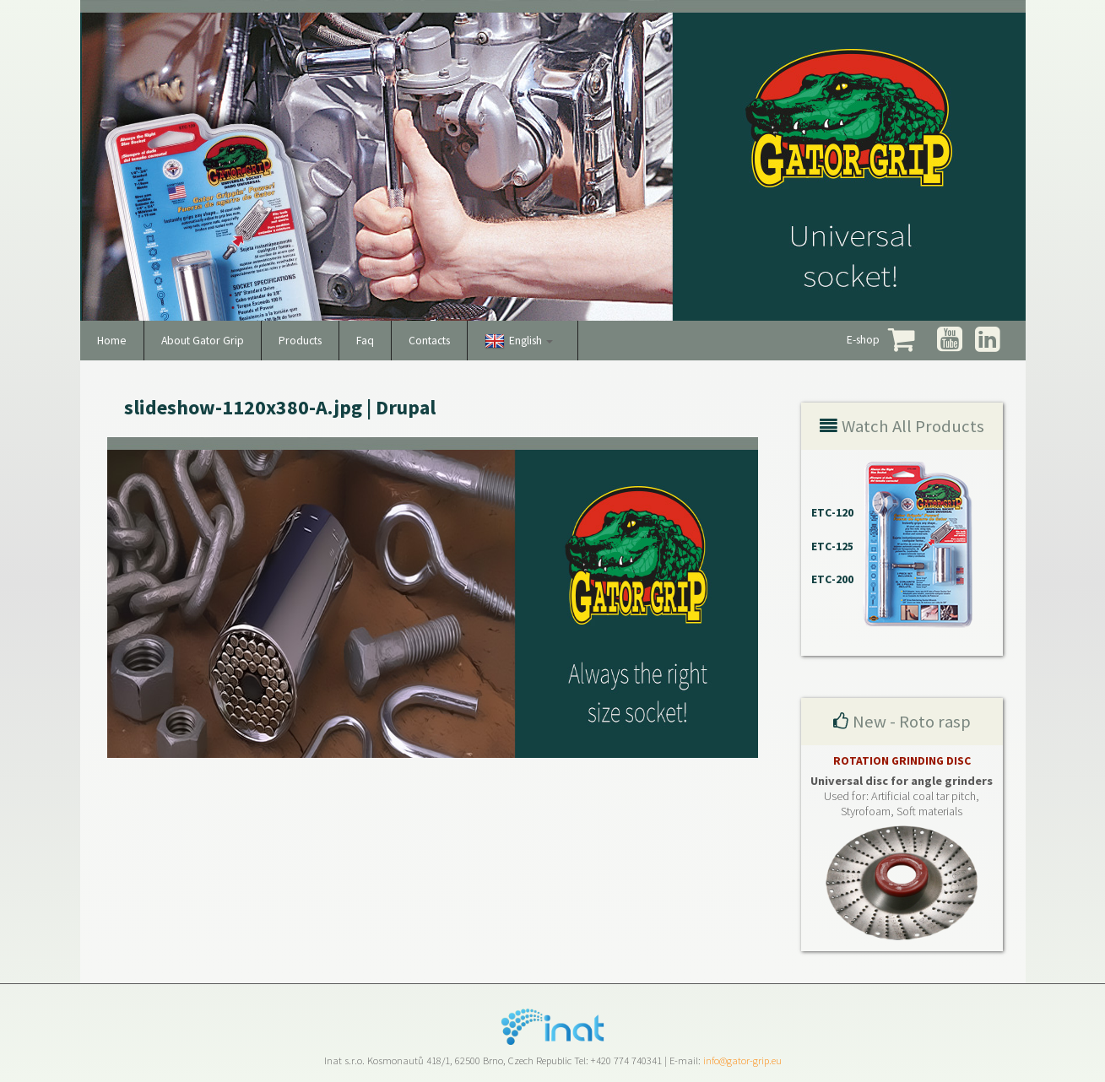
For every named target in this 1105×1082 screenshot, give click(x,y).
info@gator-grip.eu (742, 1060)
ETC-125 (832, 546)
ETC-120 (832, 513)
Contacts (429, 340)
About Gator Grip (202, 340)
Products (300, 340)
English (531, 340)
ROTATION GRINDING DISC (902, 761)
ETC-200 (832, 579)
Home (112, 340)
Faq (365, 340)
